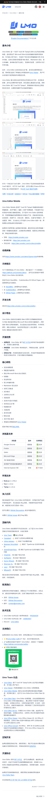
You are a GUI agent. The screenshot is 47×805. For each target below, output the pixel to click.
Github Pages (10, 293)
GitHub (25, 194)
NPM (42, 194)
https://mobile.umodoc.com (18, 237)
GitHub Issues (12, 515)
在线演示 (18, 194)
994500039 (34, 616)
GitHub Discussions (17, 510)
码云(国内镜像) (34, 194)
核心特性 (16, 427)
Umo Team (8, 535)
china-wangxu (9, 541)
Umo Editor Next (10, 698)
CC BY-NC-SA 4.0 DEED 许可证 (21, 780)
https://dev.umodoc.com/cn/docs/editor (21, 306)
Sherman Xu (8, 564)
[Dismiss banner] (44, 1)
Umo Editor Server (10, 711)
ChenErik (7, 555)
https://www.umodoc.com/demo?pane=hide (21, 256)
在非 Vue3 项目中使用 (29, 189)
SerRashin (7, 558)
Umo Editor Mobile (10, 691)
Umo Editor (15, 622)
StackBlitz (9, 287)
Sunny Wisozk (9, 561)
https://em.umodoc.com (21, 240)
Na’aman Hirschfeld (11, 544)
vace (5, 567)
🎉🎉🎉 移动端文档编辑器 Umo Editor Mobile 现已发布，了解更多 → (24, 2)
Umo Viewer (34, 72)
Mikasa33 (7, 570)
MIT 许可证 (27, 342)
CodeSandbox (11, 290)
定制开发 (33, 746)
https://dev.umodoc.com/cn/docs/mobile (26, 243)
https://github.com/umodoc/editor (16, 644)
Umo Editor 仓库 (13, 639)
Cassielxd (7, 538)
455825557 (27, 619)
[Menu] (43, 7)
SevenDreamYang (10, 550)
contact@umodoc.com (17, 603)
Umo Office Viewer (10, 718)
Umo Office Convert (11, 726)
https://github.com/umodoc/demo (14, 272)
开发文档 (10, 194)
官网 (3, 194)
